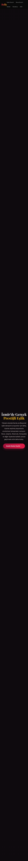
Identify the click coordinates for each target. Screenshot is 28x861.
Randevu (15, 6)
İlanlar (8, 6)
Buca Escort (19, 2)
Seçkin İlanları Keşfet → (14, 446)
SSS (21, 6)
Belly (4, 4)
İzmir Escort (10, 2)
